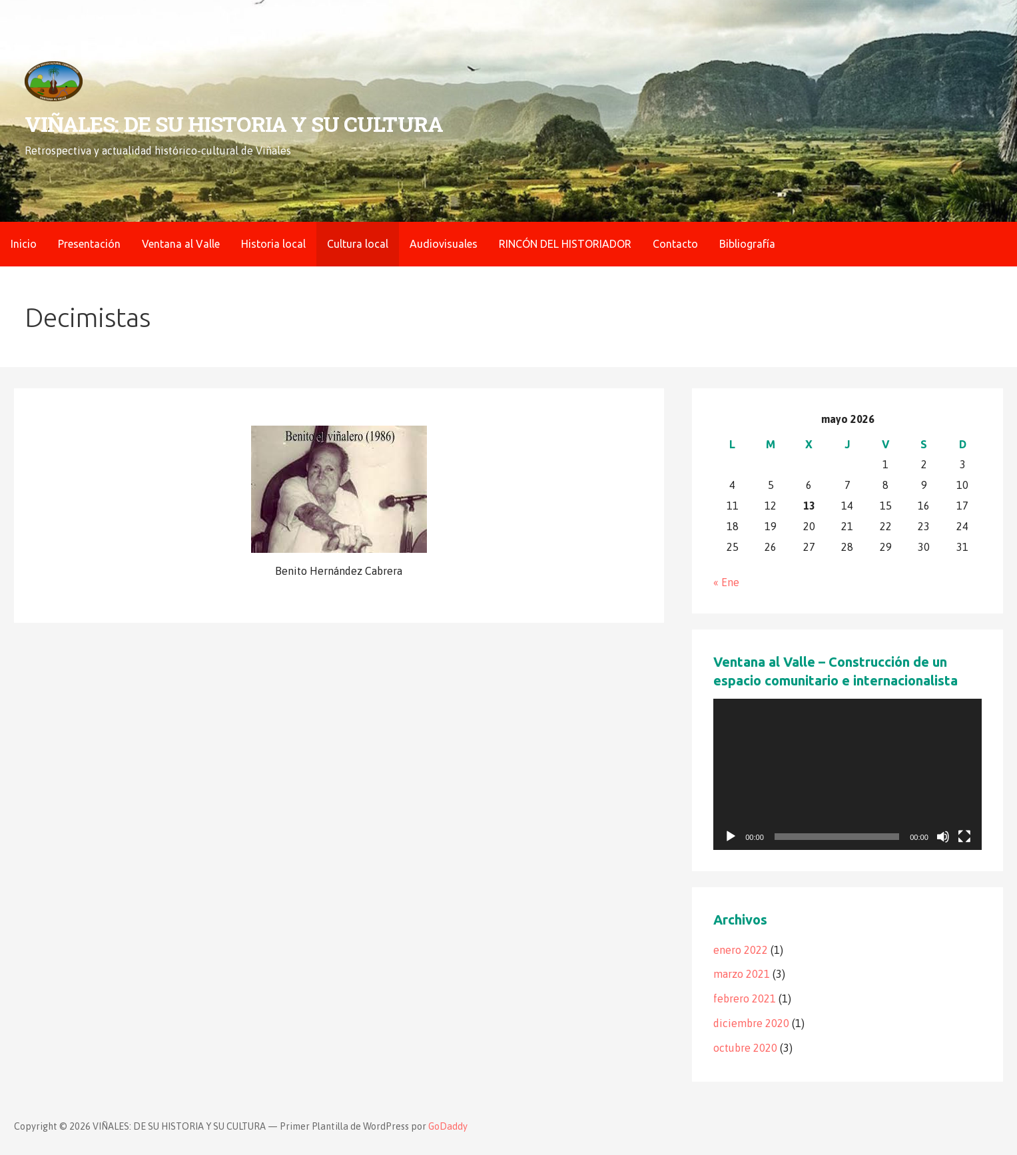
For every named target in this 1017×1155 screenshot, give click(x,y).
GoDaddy (448, 1126)
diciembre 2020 (751, 1023)
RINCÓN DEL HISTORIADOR (565, 244)
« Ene (726, 582)
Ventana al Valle (181, 244)
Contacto (675, 244)
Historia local (273, 244)
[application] (847, 774)
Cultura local (357, 244)
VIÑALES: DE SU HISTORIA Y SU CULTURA (233, 123)
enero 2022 (740, 950)
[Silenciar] (943, 836)
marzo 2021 (741, 974)
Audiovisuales (444, 244)
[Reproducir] (730, 836)
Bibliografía (747, 244)
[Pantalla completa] (964, 836)
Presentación (89, 244)
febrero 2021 (744, 998)
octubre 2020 (745, 1048)
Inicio (24, 244)
